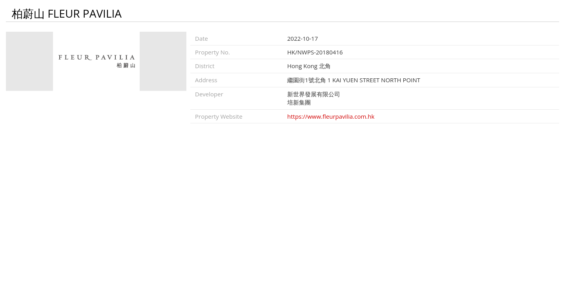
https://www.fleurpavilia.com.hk (330, 116)
